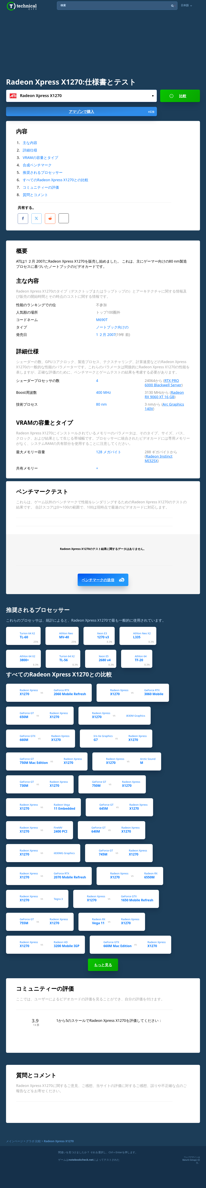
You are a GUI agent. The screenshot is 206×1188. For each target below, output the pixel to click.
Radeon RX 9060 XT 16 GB (164, 392)
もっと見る (103, 962)
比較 (178, 95)
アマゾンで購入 (112, 111)
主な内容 (30, 142)
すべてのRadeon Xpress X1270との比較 (55, 179)
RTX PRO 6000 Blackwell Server (163, 380)
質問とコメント (35, 194)
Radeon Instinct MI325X (158, 456)
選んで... (153, 96)
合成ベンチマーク (37, 165)
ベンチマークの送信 (103, 577)
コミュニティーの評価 (41, 187)
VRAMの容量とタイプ (40, 157)
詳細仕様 (30, 150)
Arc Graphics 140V (164, 404)
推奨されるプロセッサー (43, 172)
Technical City (22, 6)
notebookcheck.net (81, 1157)
